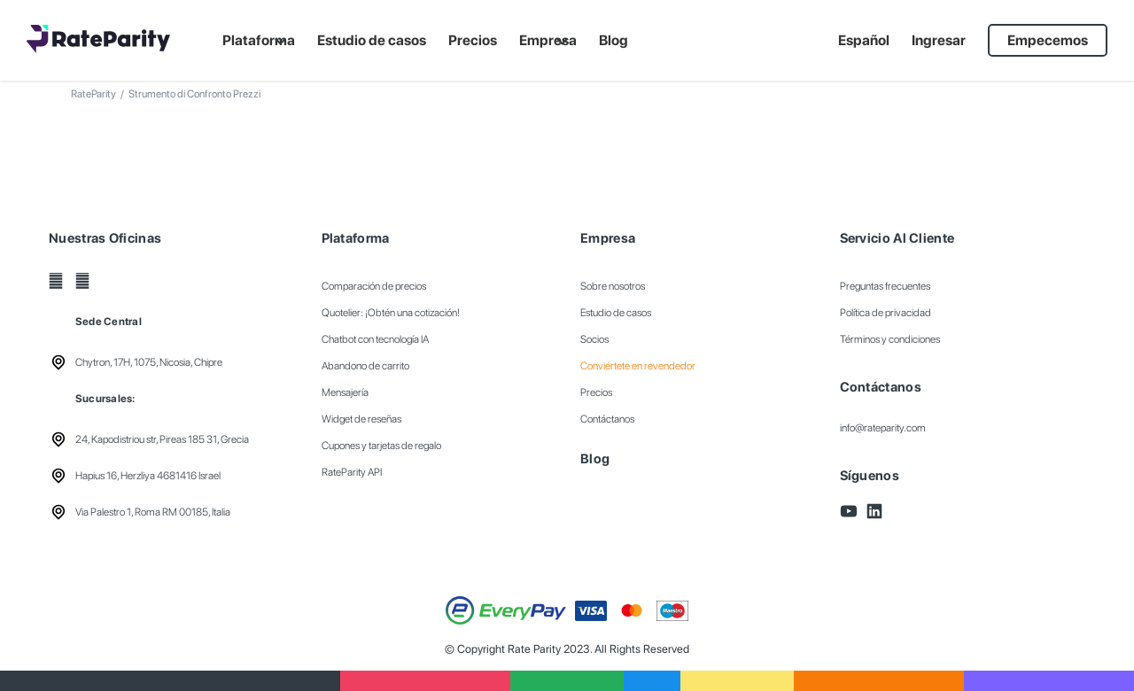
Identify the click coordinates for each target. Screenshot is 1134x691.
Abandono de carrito (365, 366)
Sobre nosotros (612, 286)
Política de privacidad (885, 313)
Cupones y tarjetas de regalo (381, 445)
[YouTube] (56, 281)
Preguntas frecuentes (885, 286)
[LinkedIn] (82, 281)
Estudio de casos (615, 313)
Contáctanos (607, 419)
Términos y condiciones (890, 339)
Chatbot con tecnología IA (375, 339)
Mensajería (345, 392)
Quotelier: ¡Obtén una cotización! (391, 313)
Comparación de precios (374, 286)
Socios (594, 339)
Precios (596, 392)
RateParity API (352, 472)
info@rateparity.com (883, 428)
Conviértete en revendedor (637, 366)
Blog (595, 459)
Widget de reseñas (361, 419)
